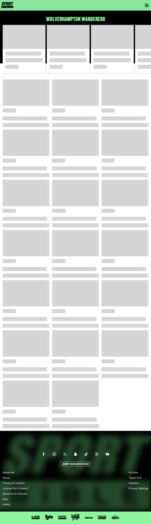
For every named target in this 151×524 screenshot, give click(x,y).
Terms (6, 478)
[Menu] (146, 5)
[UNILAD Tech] (115, 517)
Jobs (5, 499)
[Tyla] (49, 517)
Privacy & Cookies (14, 483)
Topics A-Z (135, 478)
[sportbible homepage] (7, 5)
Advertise (8, 472)
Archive (133, 472)
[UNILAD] (89, 518)
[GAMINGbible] (62, 517)
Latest (6, 504)
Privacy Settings (138, 488)
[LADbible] (36, 517)
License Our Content (15, 488)
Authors (134, 483)
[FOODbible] (102, 517)
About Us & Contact (15, 493)
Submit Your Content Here (75, 463)
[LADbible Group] (75, 517)
